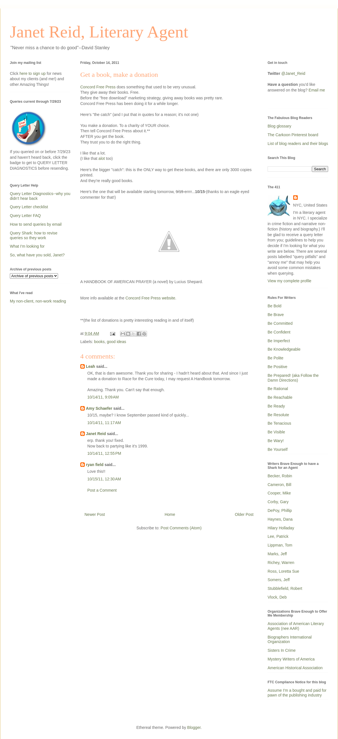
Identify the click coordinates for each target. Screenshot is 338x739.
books (99, 341)
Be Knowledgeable (284, 349)
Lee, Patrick (278, 536)
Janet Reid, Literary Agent (99, 32)
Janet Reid (96, 433)
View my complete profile (289, 281)
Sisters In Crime (282, 650)
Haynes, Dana (280, 519)
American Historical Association (295, 668)
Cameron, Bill (279, 484)
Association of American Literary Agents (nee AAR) (296, 626)
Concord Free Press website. (150, 298)
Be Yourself (278, 449)
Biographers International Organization (290, 639)
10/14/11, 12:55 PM (104, 453)
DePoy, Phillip (280, 510)
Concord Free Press (97, 87)
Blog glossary (279, 126)
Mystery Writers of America (291, 659)
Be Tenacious (279, 423)
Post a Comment (102, 490)
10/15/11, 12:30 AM (104, 479)
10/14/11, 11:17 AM (104, 422)
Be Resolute (278, 415)
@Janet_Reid (293, 73)
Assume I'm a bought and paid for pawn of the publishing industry (297, 692)
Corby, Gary (278, 502)
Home (169, 514)
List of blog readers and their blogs (298, 143)
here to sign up (33, 73)
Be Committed (280, 323)
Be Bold (274, 306)
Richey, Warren (281, 562)
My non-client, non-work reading (38, 301)
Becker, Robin (280, 476)
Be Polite (275, 358)
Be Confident (279, 332)
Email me (317, 90)
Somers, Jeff (279, 579)
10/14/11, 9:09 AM (103, 397)
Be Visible (276, 432)
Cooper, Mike (279, 493)
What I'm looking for (27, 246)
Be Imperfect (279, 341)
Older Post (244, 514)
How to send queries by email (36, 224)
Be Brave (276, 314)
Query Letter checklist (29, 207)
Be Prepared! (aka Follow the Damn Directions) (293, 377)
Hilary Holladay (281, 528)
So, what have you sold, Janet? (37, 255)
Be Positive (277, 366)
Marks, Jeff (277, 554)
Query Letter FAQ (25, 215)
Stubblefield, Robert (285, 588)
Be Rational (278, 388)
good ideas (116, 341)
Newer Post (94, 514)
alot (102, 158)
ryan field (94, 464)
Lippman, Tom (280, 545)
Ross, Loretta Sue (283, 571)
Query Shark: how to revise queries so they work (33, 235)
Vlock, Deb (277, 597)
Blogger (194, 727)
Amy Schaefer (99, 408)
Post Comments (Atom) (181, 528)
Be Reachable (280, 397)
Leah (90, 366)
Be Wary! (276, 440)
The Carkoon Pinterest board (293, 135)
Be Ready (276, 406)
